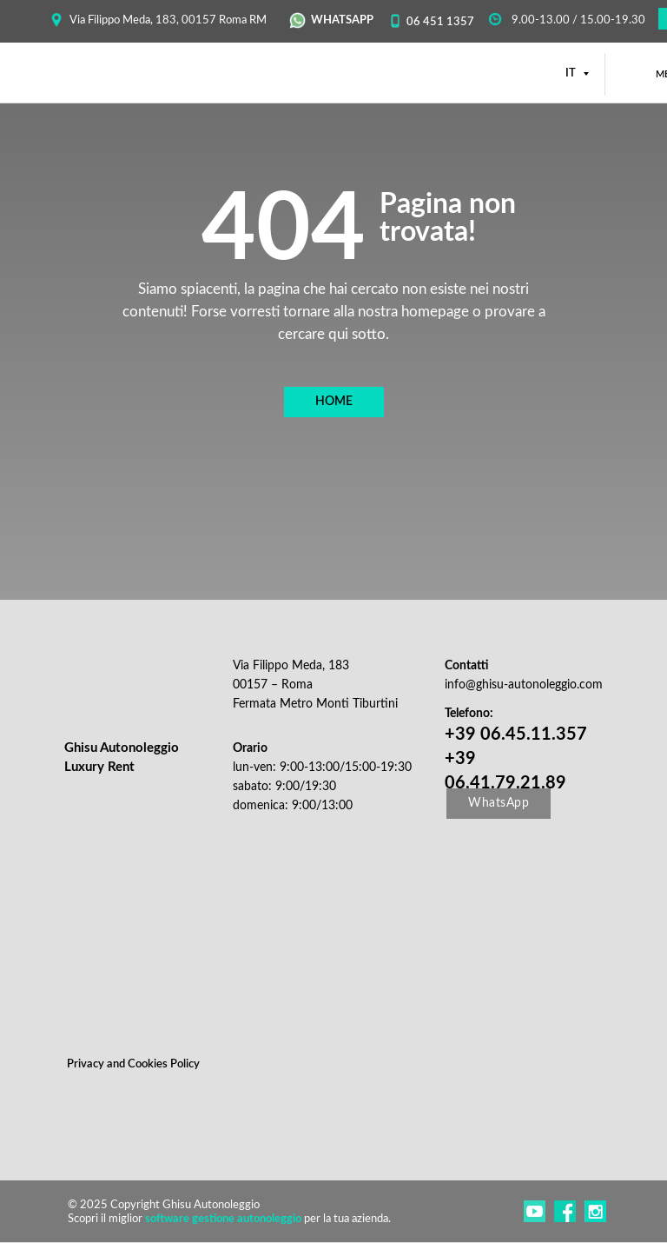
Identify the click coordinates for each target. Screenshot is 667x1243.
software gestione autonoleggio (223, 1219)
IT (571, 73)
